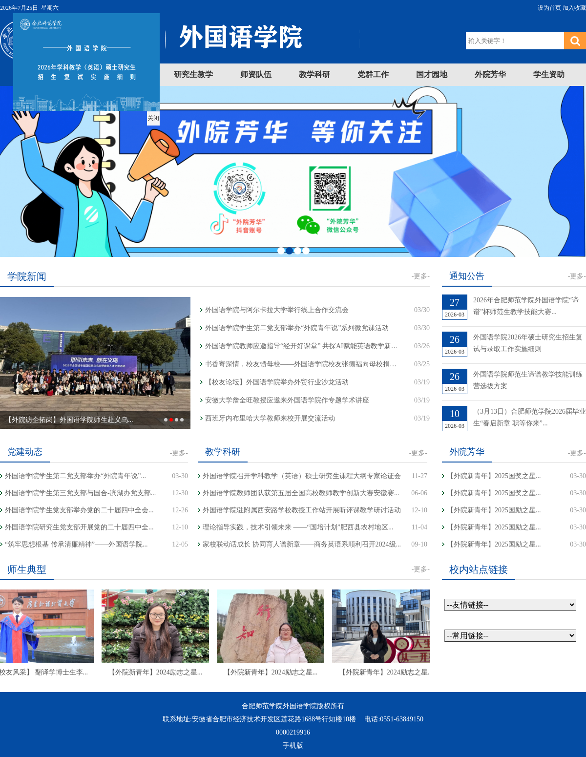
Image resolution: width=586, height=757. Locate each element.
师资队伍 (256, 74)
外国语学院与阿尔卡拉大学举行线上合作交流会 (277, 310)
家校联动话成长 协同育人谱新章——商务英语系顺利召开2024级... (302, 544)
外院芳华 (490, 74)
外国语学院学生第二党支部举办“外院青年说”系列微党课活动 (297, 328)
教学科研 (314, 74)
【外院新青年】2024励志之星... (165, 672)
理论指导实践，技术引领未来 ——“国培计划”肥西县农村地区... (298, 527)
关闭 (144, 109)
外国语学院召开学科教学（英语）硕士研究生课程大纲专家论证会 (302, 476)
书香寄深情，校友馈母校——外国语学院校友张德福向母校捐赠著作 (302, 364)
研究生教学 (193, 74)
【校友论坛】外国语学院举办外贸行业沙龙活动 (277, 382)
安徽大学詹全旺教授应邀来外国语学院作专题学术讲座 (287, 400)
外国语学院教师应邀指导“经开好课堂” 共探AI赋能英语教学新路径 (302, 346)
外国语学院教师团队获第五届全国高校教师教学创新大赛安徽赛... (301, 493)
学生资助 (549, 74)
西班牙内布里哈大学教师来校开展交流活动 (270, 418)
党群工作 (373, 74)
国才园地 (431, 74)
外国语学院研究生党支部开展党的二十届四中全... (79, 527)
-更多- (421, 276)
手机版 (293, 745)
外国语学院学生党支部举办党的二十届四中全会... (79, 510)
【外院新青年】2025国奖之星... (494, 476)
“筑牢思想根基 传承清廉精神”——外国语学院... (76, 544)
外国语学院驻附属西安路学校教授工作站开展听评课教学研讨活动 (302, 510)
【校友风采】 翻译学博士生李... (50, 672)
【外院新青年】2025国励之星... (494, 510)
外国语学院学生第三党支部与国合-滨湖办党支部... (80, 493)
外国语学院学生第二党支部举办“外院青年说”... (75, 476)
